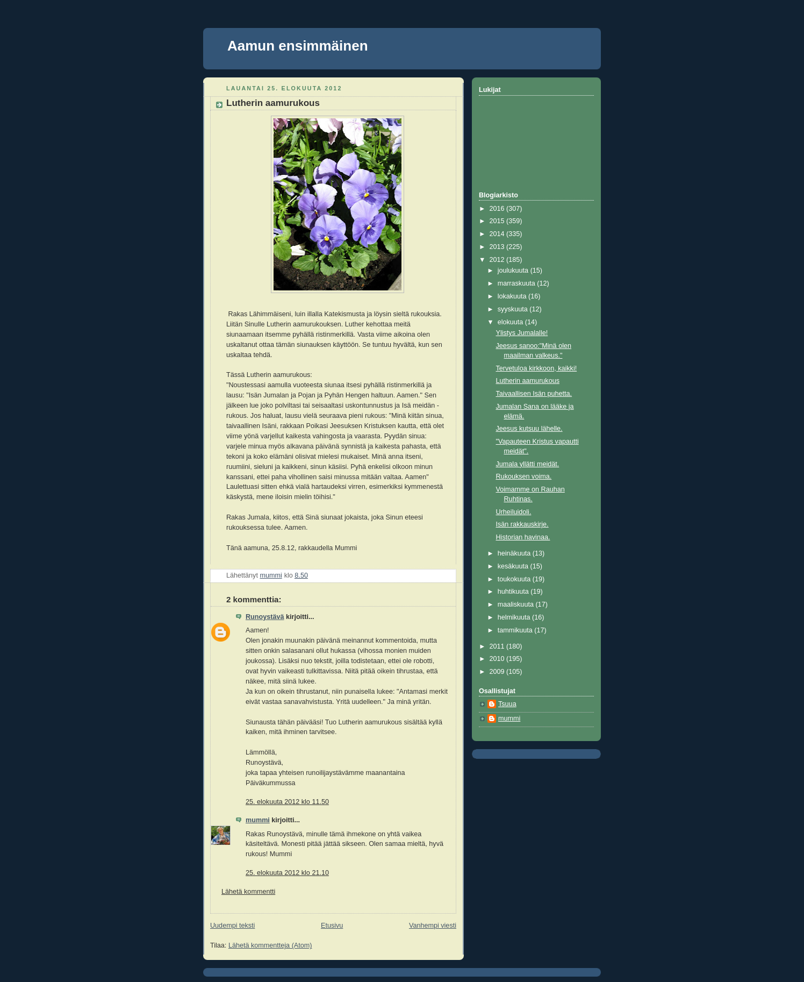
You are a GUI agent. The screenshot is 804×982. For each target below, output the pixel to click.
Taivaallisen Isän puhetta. (534, 393)
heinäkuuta (515, 553)
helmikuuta (515, 617)
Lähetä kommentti (248, 891)
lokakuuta (513, 296)
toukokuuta (515, 579)
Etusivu (332, 925)
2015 (498, 221)
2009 (498, 671)
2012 (498, 260)
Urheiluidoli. (514, 512)
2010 (498, 659)
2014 (498, 234)
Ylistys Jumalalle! (522, 333)
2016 (498, 208)
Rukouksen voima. (524, 476)
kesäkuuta (514, 566)
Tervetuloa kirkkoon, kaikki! (536, 368)
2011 (498, 646)
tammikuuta (516, 630)
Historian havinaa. (523, 537)
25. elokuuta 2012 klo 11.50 (287, 802)
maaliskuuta (517, 604)
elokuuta (511, 322)
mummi (258, 820)
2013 (498, 247)
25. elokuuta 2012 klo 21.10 (287, 873)
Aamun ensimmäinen (297, 46)
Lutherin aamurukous (527, 381)
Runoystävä (265, 617)
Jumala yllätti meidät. (527, 464)
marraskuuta (517, 283)
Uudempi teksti (232, 925)
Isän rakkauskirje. (522, 524)
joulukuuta (514, 270)
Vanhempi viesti (432, 925)
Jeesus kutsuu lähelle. (529, 428)
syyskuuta (514, 309)
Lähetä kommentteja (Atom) (270, 945)
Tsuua (507, 704)
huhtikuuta (514, 591)
